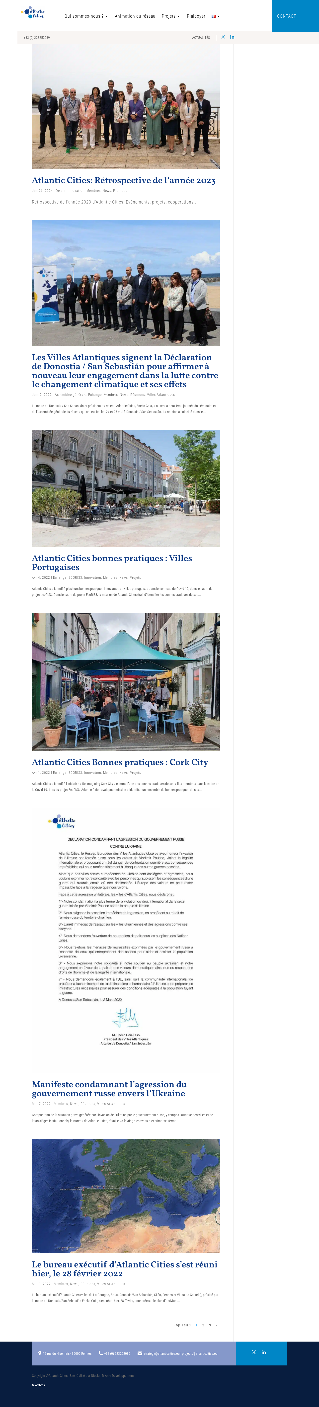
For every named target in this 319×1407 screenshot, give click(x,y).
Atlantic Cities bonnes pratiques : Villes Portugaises (112, 563)
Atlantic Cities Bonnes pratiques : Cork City (120, 763)
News (107, 191)
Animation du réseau (120, 16)
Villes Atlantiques (161, 395)
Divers (61, 191)
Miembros (38, 1385)
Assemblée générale (70, 395)
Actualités (201, 38)
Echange (95, 395)
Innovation (76, 191)
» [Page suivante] (216, 1325)
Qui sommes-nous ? (69, 16)
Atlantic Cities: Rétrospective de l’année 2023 (124, 181)
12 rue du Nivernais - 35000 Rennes (67, 1353)
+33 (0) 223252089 (37, 38)
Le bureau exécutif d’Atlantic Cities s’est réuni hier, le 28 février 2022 (125, 1269)
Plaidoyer (181, 16)
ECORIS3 (75, 577)
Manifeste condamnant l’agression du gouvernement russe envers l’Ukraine (109, 1089)
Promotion (121, 191)
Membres (93, 191)
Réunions (137, 395)
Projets (154, 16)
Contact (286, 16)
